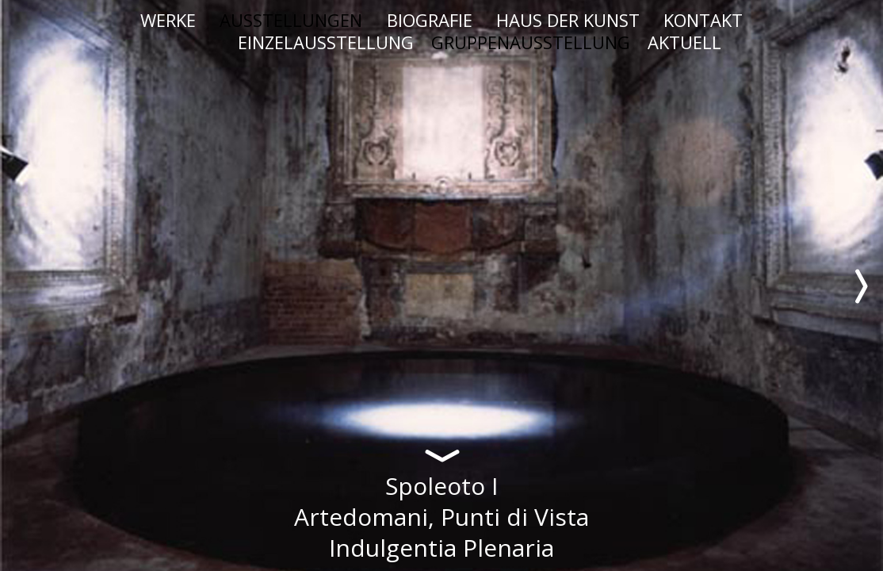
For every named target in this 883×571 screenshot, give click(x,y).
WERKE (168, 20)
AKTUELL (684, 42)
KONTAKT (703, 20)
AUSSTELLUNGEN (291, 20)
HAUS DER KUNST (568, 20)
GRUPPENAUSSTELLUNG (530, 42)
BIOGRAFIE (429, 20)
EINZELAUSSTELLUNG (326, 42)
